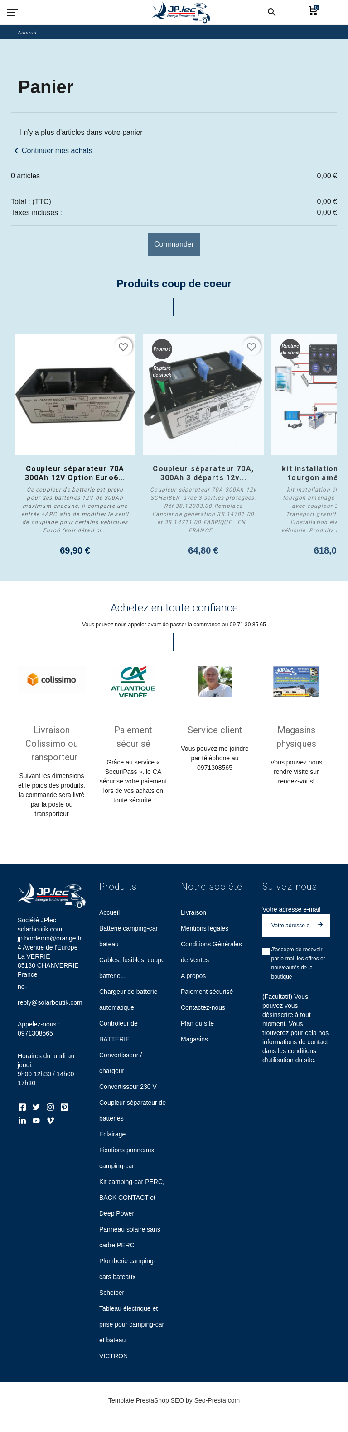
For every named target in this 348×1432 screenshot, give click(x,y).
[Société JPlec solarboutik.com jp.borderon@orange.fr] (181, 12)
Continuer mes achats (51, 150)
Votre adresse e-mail (291, 915)
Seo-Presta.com (217, 1406)
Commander (174, 244)
